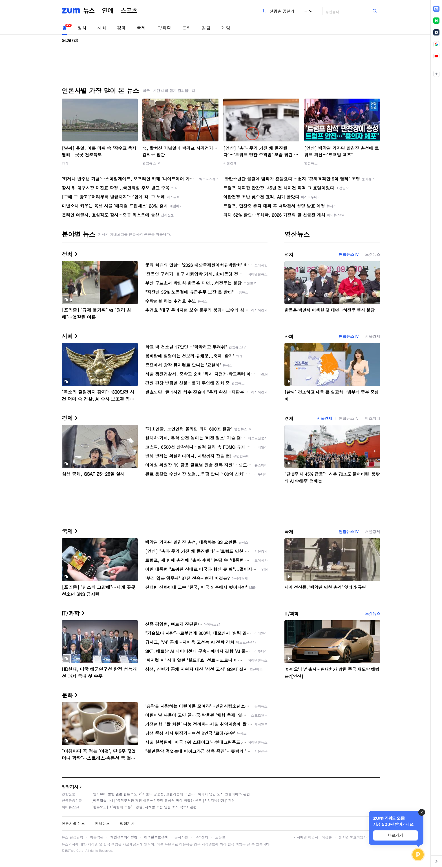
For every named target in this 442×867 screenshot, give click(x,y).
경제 (121, 28)
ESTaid (70, 850)
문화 (186, 28)
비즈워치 (372, 418)
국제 (141, 28)
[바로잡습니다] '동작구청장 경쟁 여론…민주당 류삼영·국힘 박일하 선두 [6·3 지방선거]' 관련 (163, 800)
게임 (225, 28)
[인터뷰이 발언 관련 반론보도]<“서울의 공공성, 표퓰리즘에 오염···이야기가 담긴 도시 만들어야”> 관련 (170, 794)
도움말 (220, 837)
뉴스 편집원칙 (72, 837)
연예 (107, 10)
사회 (101, 28)
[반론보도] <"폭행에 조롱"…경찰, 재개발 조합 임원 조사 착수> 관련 (144, 806)
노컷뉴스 (372, 254)
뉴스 (89, 10)
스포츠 (129, 10)
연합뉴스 (311, 163)
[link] (436, 9)
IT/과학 (163, 28)
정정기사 (70, 787)
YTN (65, 163)
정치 (82, 28)
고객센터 (201, 837)
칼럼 (206, 28)
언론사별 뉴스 (73, 823)
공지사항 (181, 837)
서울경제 (230, 163)
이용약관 (96, 837)
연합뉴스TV (151, 163)
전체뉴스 (102, 823)
